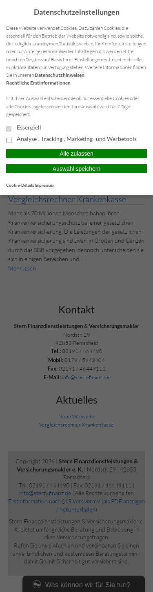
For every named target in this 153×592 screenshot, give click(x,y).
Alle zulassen (76, 153)
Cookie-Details (20, 185)
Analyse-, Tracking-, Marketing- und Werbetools (71, 139)
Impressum (44, 185)
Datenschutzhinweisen (59, 75)
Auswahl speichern (77, 168)
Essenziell (23, 128)
